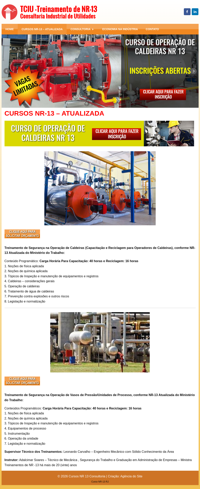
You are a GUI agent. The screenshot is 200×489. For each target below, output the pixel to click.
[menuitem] (10, 29)
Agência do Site (131, 476)
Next (193, 71)
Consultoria (80, 29)
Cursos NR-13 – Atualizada (42, 29)
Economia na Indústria (120, 29)
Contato (152, 29)
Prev (7, 71)
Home (10, 29)
